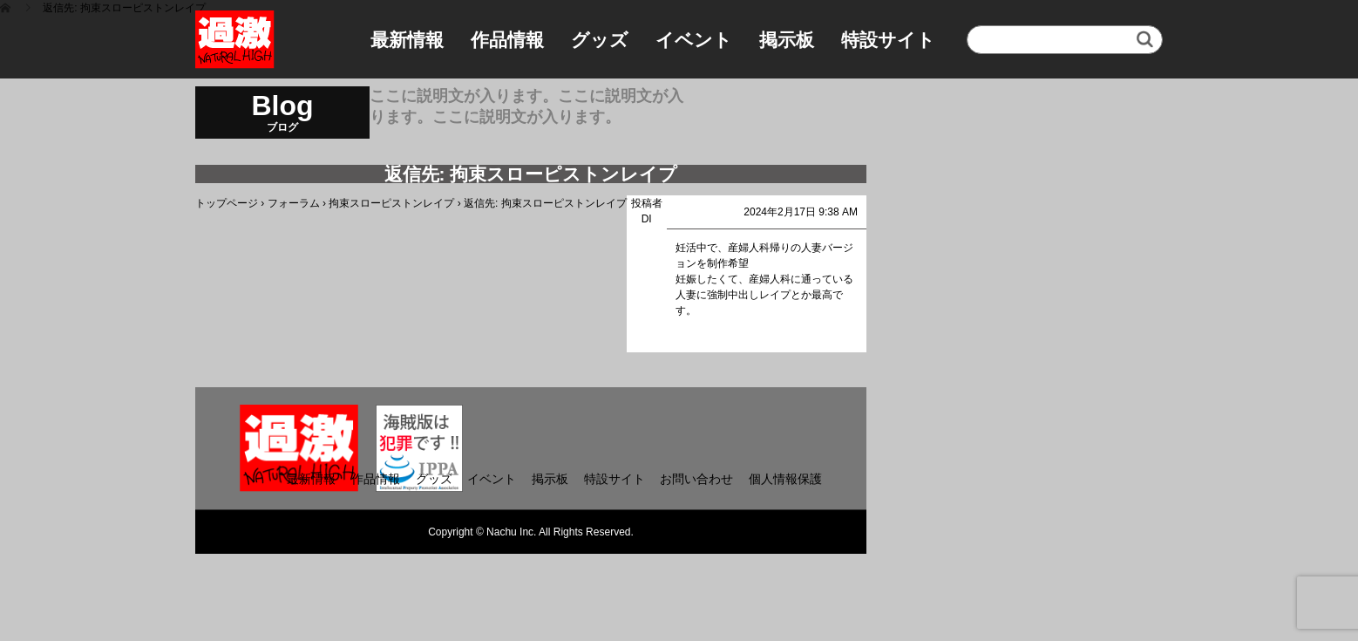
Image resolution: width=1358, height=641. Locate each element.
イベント (693, 40)
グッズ (599, 40)
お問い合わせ (696, 479)
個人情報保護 (785, 479)
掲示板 (786, 40)
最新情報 (407, 40)
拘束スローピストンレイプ (391, 203)
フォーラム (294, 203)
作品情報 (507, 40)
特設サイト (888, 40)
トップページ (226, 203)
